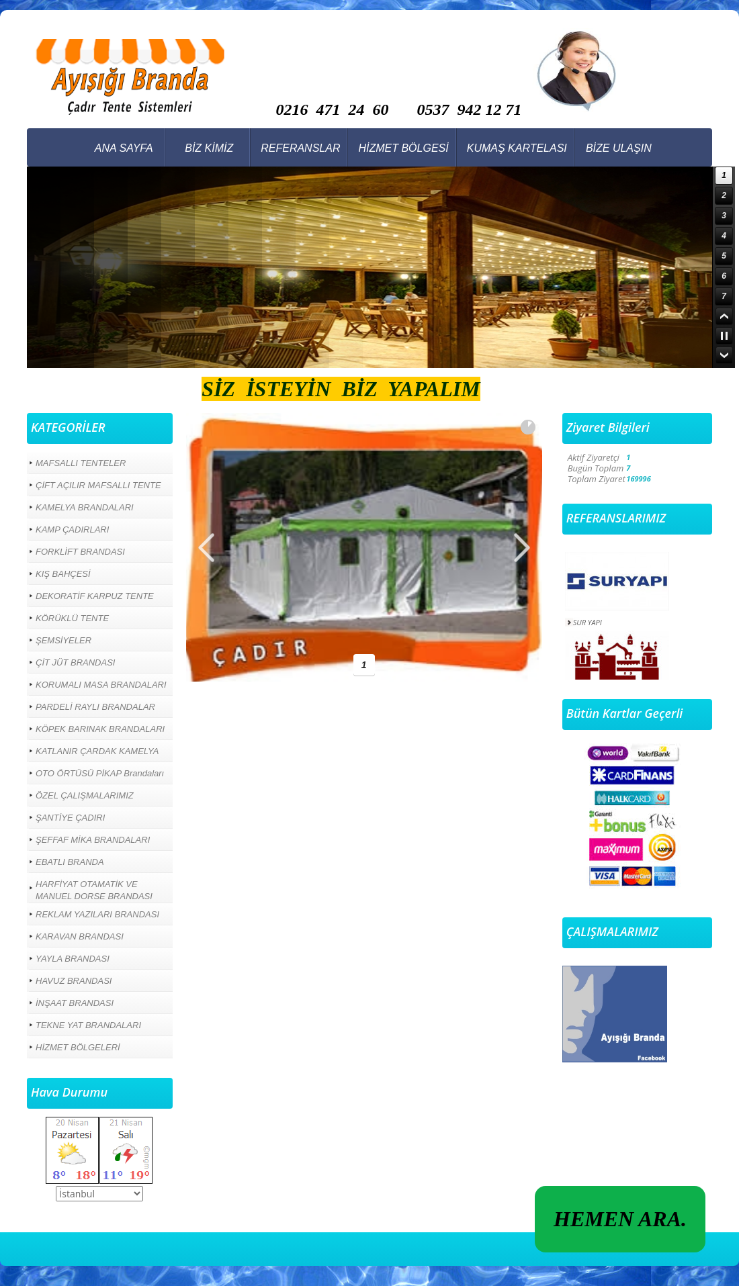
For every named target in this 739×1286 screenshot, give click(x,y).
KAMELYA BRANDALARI (85, 507)
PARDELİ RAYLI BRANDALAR (95, 707)
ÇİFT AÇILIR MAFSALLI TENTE (98, 485)
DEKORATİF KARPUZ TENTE (95, 596)
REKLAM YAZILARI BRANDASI (97, 914)
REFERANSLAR (300, 148)
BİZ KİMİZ (209, 148)
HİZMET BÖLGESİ (403, 148)
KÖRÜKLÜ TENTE (72, 618)
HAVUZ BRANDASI (74, 981)
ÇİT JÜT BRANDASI (75, 662)
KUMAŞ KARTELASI (517, 148)
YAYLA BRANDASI (73, 959)
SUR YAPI (587, 622)
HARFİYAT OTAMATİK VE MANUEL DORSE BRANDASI (94, 890)
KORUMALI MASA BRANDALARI (101, 685)
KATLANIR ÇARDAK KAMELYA (97, 751)
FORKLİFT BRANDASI (80, 552)
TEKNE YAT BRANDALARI (88, 1025)
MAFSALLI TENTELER (81, 463)
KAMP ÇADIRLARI (72, 529)
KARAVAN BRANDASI (80, 936)
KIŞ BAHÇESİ (63, 574)
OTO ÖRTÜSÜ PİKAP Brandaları (100, 773)
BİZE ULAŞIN (619, 148)
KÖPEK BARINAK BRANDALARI (100, 729)
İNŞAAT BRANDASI (75, 1003)
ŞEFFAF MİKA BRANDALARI (93, 840)
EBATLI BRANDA (70, 862)
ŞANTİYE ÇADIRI (70, 818)
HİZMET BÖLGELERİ (78, 1047)
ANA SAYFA (124, 148)
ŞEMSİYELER (63, 640)
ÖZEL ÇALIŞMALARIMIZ (85, 795)
